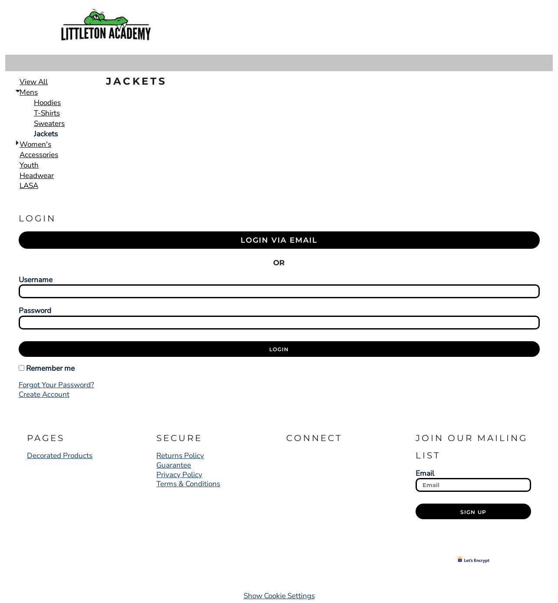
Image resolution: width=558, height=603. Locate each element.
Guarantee (173, 465)
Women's (35, 144)
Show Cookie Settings (279, 596)
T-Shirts (47, 113)
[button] (522, 27)
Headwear (37, 176)
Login (444, 27)
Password (35, 310)
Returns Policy (180, 456)
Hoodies (47, 103)
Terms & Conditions (188, 484)
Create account (44, 394)
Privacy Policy (179, 475)
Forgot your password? (56, 385)
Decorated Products (59, 456)
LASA (29, 186)
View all (34, 82)
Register (488, 27)
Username (36, 279)
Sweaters (49, 124)
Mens (29, 92)
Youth (29, 165)
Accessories (39, 155)
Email (425, 473)
